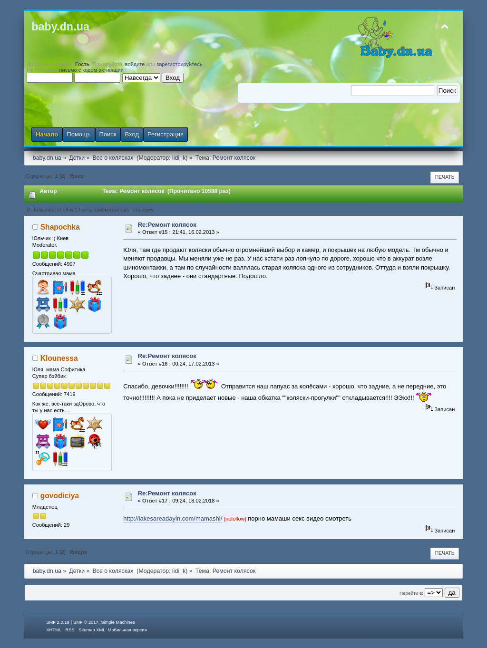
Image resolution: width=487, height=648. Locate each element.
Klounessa (59, 358)
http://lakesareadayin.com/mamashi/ (172, 518)
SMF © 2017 (85, 622)
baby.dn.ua (60, 26)
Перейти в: (411, 593)
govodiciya (59, 496)
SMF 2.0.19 (57, 622)
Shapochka (60, 227)
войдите (135, 64)
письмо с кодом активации (91, 70)
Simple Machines (118, 622)
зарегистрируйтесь (179, 64)
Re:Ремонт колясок (167, 224)
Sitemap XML (91, 630)
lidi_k (178, 158)
